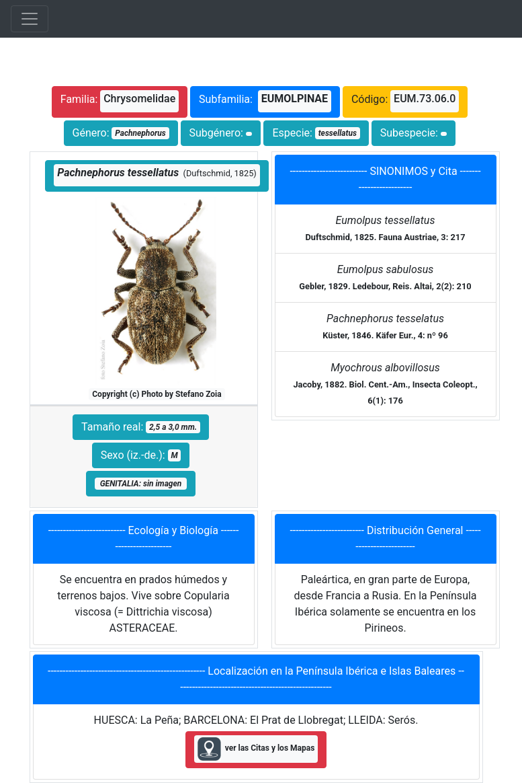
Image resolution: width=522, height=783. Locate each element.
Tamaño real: (140, 426)
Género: (121, 132)
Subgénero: (221, 132)
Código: (405, 101)
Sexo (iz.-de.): (141, 455)
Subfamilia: (265, 101)
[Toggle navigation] (29, 18)
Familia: (119, 101)
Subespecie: (413, 132)
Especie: (315, 132)
